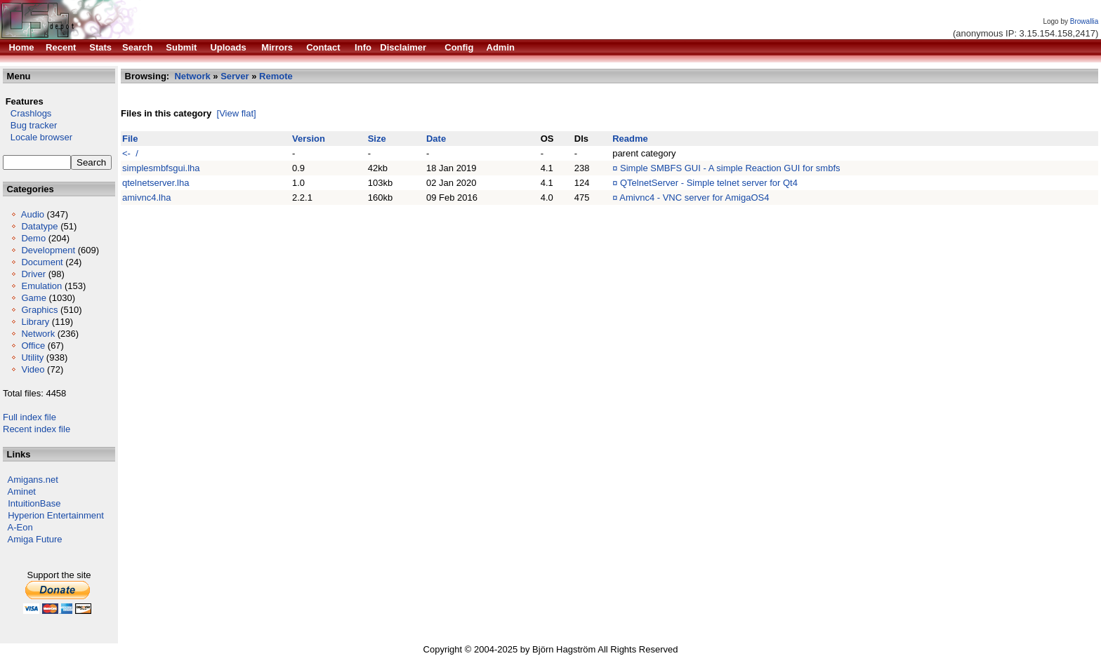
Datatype (39, 226)
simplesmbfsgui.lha (161, 168)
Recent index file (36, 429)
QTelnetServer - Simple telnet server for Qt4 (709, 183)
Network (38, 333)
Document (41, 262)
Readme (630, 138)
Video (32, 369)
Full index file (29, 417)
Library (35, 321)
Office (33, 345)
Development (48, 250)
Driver (33, 274)
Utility (32, 357)
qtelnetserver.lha (155, 183)
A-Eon (20, 527)
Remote (276, 76)
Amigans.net (33, 479)
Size (377, 138)
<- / (130, 153)
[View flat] (236, 113)
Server (234, 76)
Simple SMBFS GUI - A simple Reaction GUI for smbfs (730, 168)
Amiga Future (35, 539)
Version (308, 138)
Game (33, 298)
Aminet (22, 491)
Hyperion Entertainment (56, 515)
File (130, 138)
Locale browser (37, 137)
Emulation (41, 286)
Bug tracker (30, 125)
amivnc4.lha (146, 197)
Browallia (1084, 21)
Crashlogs (27, 113)
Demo (33, 238)
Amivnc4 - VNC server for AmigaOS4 (694, 197)
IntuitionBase (34, 503)
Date (436, 138)
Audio (32, 214)
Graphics (39, 309)
